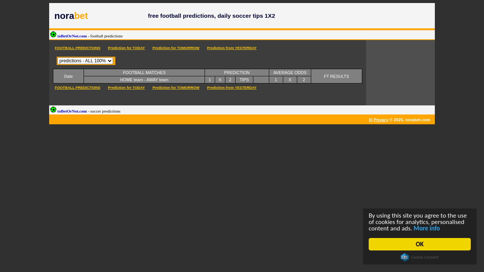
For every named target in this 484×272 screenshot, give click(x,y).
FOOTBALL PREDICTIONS (77, 48)
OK (420, 244)
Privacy (381, 119)
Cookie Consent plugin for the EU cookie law (420, 257)
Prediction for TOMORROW (175, 48)
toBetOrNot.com (86, 36)
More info (427, 228)
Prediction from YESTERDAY (231, 48)
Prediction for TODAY (126, 48)
